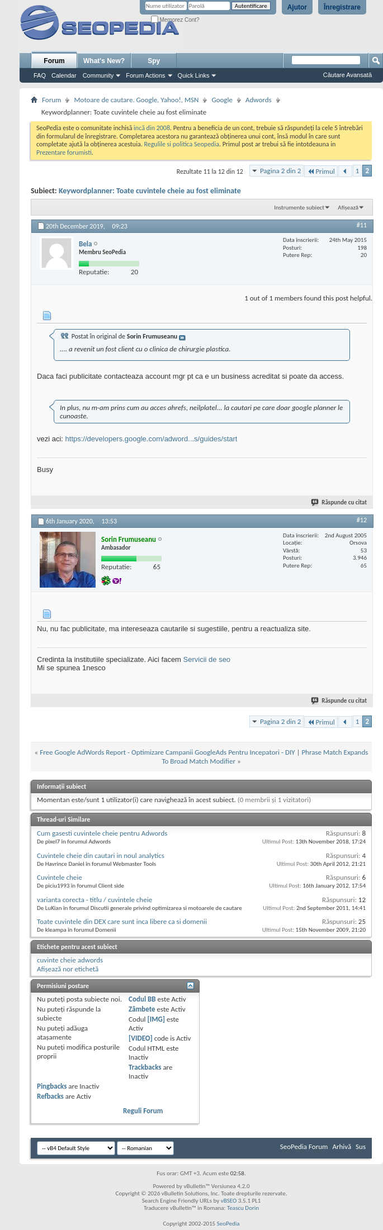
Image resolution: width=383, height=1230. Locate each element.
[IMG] (156, 1019)
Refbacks (50, 1096)
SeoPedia (228, 1223)
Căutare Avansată (347, 74)
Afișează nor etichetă (67, 969)
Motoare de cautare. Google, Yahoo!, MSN (136, 100)
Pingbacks (52, 1086)
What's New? (104, 61)
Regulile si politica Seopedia (181, 144)
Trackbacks (145, 1067)
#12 (362, 520)
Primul (320, 171)
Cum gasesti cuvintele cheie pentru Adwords (102, 833)
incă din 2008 (152, 128)
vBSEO (229, 1200)
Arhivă (341, 1146)
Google (221, 100)
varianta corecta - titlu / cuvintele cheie (94, 899)
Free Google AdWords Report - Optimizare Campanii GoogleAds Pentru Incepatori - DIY (167, 752)
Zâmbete (142, 1009)
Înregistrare (342, 7)
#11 (362, 225)
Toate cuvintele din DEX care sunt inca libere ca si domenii (122, 921)
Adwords (258, 100)
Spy (154, 61)
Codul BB (142, 999)
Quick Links (194, 75)
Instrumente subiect (299, 207)
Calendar (64, 75)
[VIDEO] (141, 1038)
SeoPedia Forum (304, 1146)
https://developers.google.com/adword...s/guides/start (151, 439)
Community (98, 75)
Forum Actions (145, 75)
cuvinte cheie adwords (70, 960)
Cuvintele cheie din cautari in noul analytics (100, 855)
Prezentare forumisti (64, 152)
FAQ (40, 75)
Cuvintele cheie (59, 877)
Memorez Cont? (175, 20)
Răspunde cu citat (339, 502)
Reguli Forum (143, 1111)
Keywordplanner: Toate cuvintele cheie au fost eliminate (150, 191)
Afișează (348, 207)
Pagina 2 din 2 (280, 170)
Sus (361, 1146)
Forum (54, 61)
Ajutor (297, 7)
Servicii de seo (207, 659)
